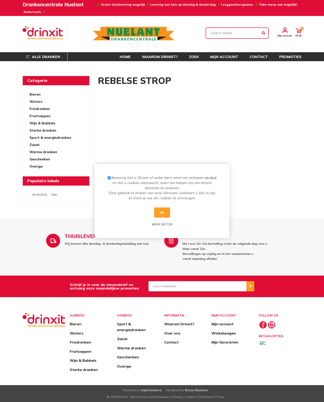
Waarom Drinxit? (179, 324)
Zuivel (34, 145)
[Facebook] (263, 324)
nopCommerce (151, 390)
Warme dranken (43, 152)
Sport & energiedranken (50, 137)
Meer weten (162, 224)
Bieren (34, 94)
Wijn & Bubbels (42, 123)
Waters (36, 101)
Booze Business (196, 390)
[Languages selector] (33, 12)
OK (162, 212)
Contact (171, 342)
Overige (36, 166)
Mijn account (285, 35)
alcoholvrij (39, 195)
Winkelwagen (224, 333)
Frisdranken (39, 109)
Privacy (177, 397)
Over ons (172, 333)
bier (54, 195)
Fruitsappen (39, 116)
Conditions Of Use (211, 397)
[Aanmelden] (197, 286)
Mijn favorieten (225, 342)
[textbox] (237, 33)
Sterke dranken (42, 130)
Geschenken (39, 159)
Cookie (190, 397)
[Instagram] (271, 324)
